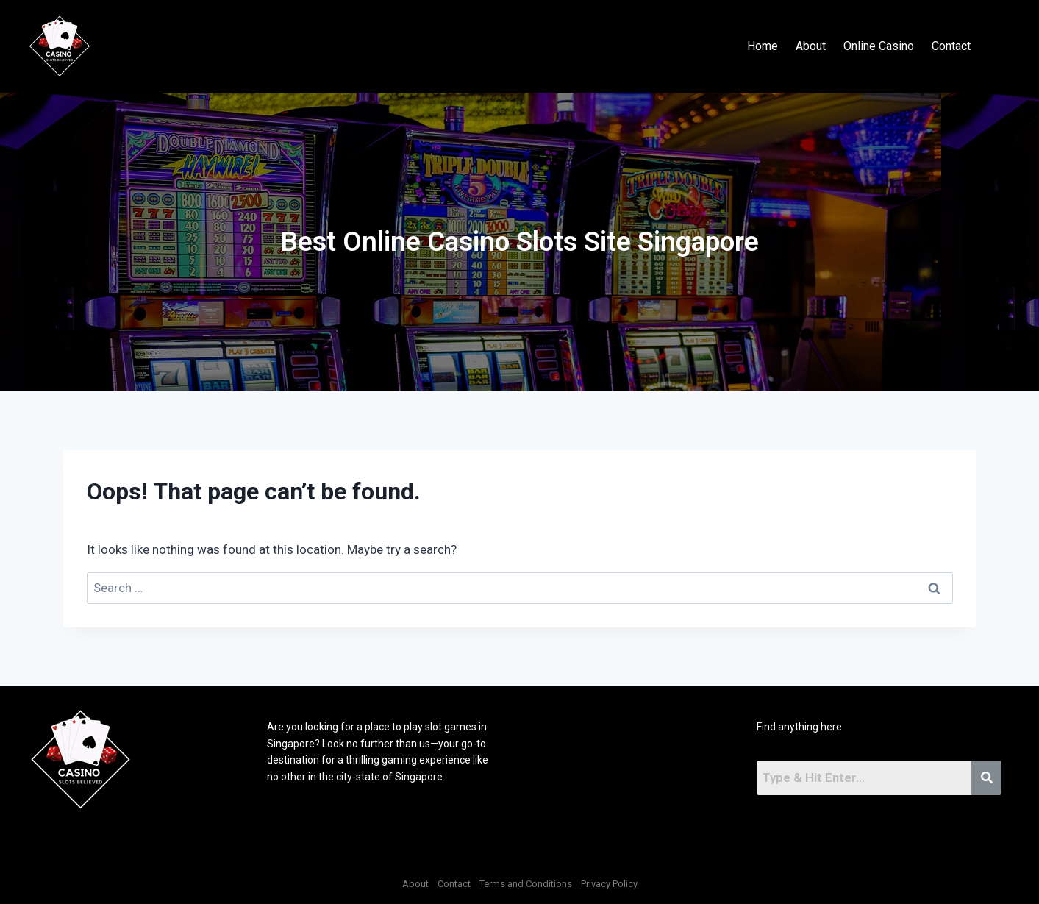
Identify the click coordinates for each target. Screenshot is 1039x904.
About (811, 46)
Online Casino (878, 46)
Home (762, 46)
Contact (951, 46)
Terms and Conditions (525, 883)
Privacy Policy (609, 883)
